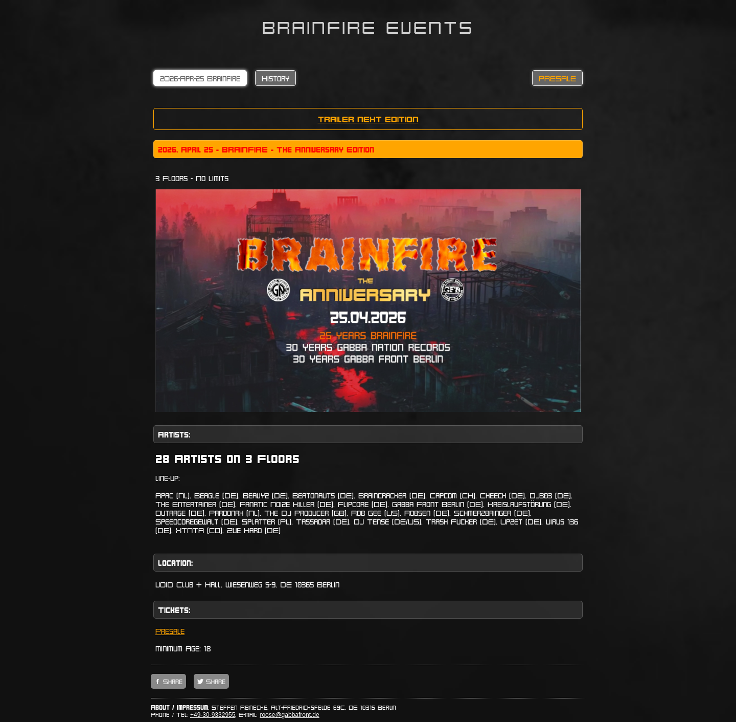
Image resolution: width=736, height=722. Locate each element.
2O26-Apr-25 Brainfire (200, 78)
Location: (175, 562)
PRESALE (557, 78)
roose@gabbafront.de (289, 714)
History (275, 78)
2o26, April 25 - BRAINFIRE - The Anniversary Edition (266, 149)
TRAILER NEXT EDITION (368, 119)
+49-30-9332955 (212, 714)
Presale (170, 630)
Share (171, 681)
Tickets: (174, 609)
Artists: (174, 434)
